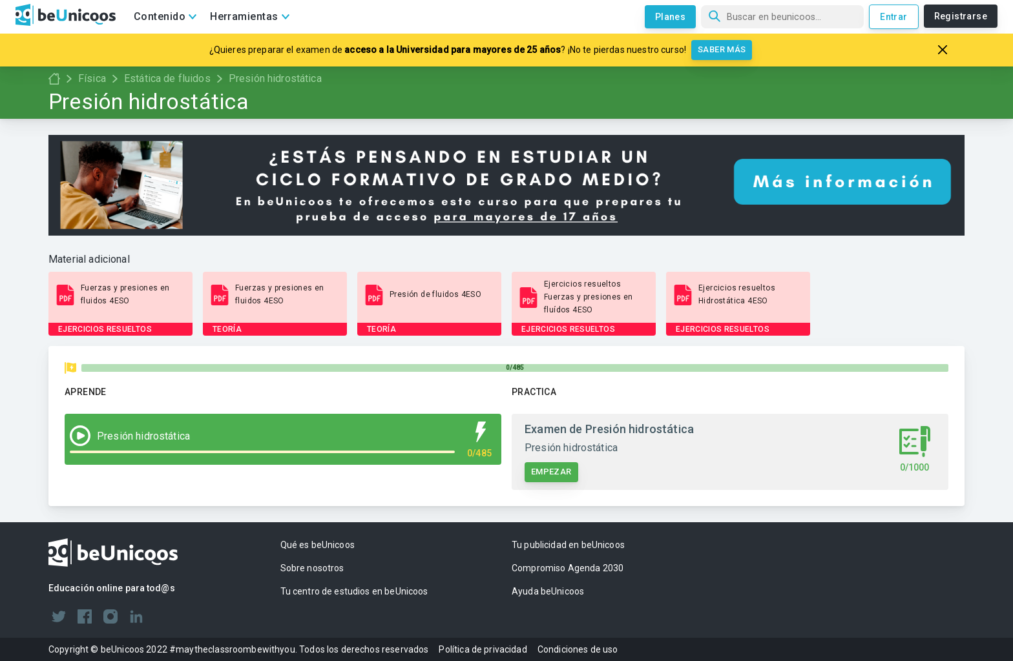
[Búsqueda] (782, 16)
